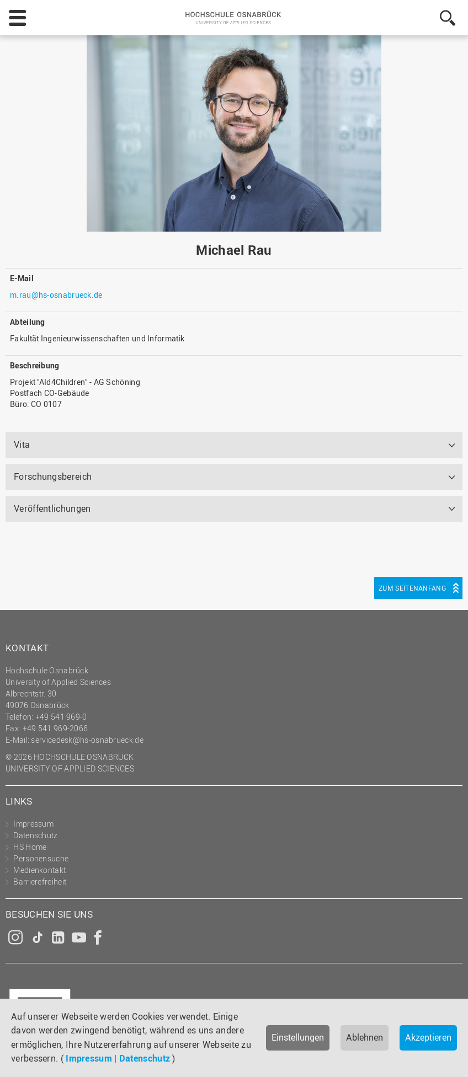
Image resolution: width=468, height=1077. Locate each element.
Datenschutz (144, 1058)
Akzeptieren (428, 1037)
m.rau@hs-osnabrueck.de (56, 295)
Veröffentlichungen (52, 508)
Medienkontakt (39, 870)
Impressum (89, 1058)
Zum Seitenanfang (412, 587)
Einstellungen (298, 1037)
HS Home (29, 847)
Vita (22, 444)
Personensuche (40, 858)
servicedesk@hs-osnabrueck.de (87, 740)
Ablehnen (364, 1037)
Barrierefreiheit (39, 881)
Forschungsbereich (53, 476)
